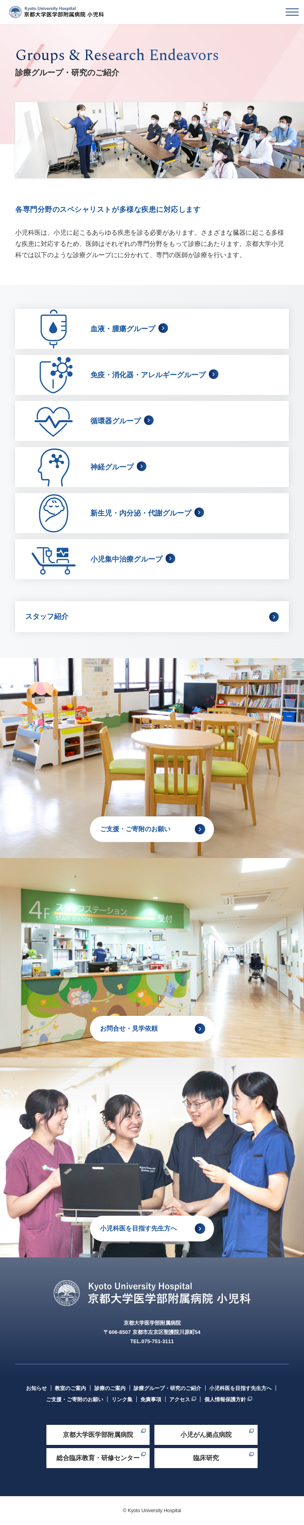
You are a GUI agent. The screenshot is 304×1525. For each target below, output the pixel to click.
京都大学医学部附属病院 (98, 1434)
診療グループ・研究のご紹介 (167, 1388)
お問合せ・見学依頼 (129, 1028)
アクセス (179, 1399)
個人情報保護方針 (225, 1399)
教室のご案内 (70, 1388)
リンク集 (122, 1399)
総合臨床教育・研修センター (98, 1457)
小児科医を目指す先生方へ (138, 1228)
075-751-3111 (158, 1341)
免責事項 (150, 1399)
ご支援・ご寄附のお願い (135, 829)
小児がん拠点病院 (206, 1434)
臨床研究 (206, 1457)
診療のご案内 (110, 1388)
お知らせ (36, 1388)
